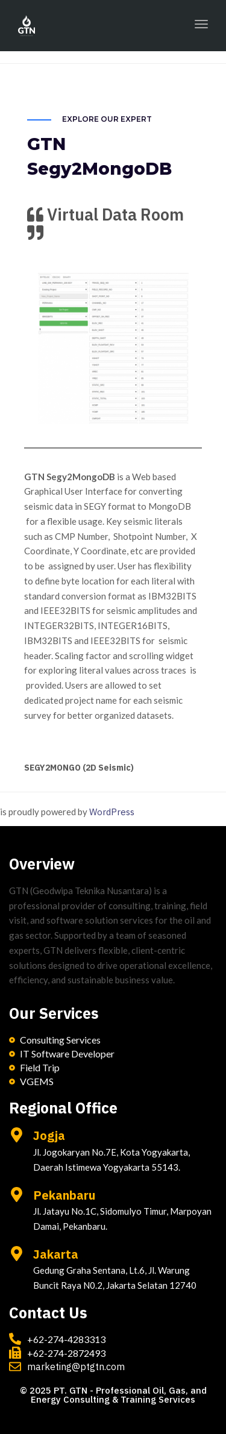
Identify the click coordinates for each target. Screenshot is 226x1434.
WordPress (111, 812)
